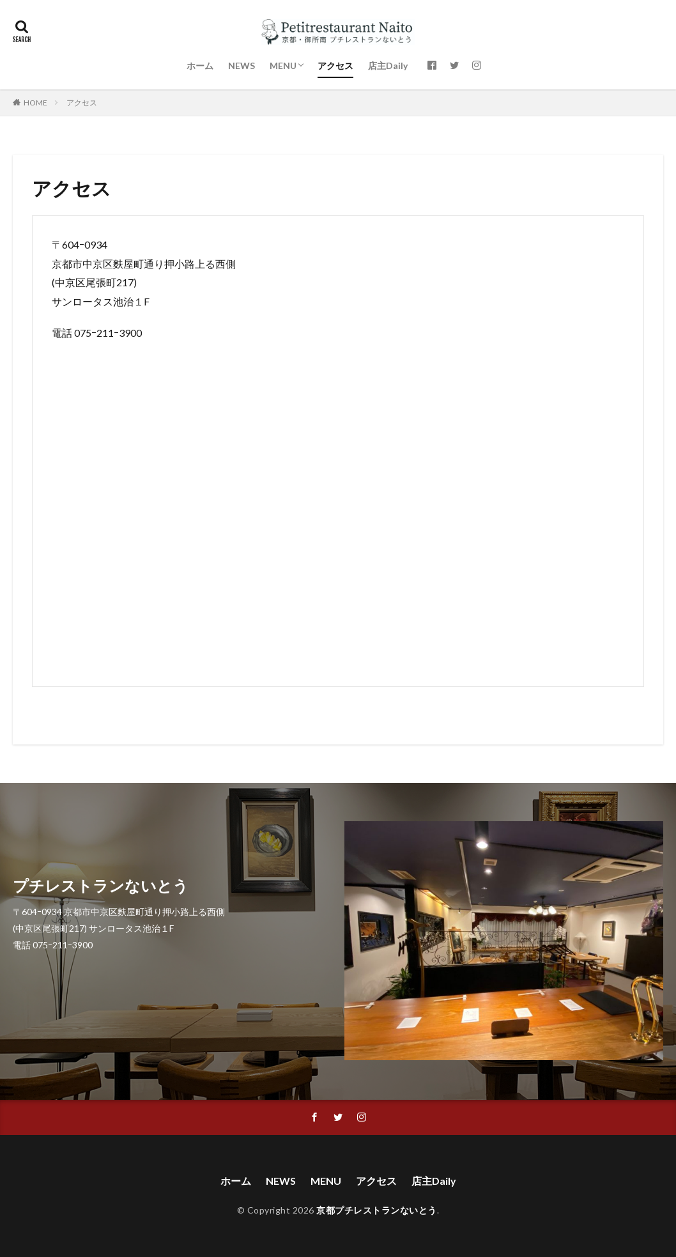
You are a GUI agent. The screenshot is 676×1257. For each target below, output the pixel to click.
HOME (35, 102)
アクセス (335, 65)
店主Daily (388, 65)
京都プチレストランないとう (376, 1210)
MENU (283, 65)
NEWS (241, 65)
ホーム (200, 65)
